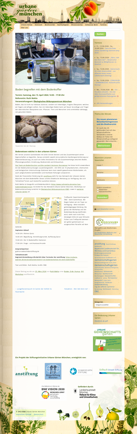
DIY (82, 271)
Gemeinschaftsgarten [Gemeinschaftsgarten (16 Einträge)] (106, 260)
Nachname (101, 180)
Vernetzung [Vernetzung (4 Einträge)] (98, 289)
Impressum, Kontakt (23, 414)
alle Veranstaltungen (105, 103)
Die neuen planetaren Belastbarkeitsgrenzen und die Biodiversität (107, 121)
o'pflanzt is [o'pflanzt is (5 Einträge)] (98, 278)
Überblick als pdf (101, 321)
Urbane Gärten (26, 25)
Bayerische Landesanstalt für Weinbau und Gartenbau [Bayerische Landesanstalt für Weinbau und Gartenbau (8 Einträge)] (107, 249)
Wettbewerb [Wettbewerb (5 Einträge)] (107, 289)
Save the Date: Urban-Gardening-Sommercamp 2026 (107, 50)
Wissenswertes (77, 25)
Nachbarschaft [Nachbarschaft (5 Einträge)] (108, 274)
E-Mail (100, 165)
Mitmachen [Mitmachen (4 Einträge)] (98, 274)
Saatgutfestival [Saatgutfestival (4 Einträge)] (99, 282)
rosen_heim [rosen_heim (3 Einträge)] (107, 280)
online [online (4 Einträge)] (105, 278)
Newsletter (102, 190)
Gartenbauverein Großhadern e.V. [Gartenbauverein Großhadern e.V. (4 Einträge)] (105, 257)
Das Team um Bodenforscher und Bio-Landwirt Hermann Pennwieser (41, 165)
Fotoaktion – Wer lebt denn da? (77, 289)
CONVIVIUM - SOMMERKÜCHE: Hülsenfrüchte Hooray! (107, 82)
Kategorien (99, 302)
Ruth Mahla (54, 271)
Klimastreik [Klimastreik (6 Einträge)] (108, 271)
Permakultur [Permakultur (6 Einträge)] (112, 278)
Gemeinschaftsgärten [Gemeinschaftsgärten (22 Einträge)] (106, 265)
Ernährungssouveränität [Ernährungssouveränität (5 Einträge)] (103, 253)
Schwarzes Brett (91, 25)
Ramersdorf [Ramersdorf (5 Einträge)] (99, 280)
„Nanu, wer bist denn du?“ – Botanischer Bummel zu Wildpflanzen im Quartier (107, 60)
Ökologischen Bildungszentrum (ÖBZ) (55, 189)
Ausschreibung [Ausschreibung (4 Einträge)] (110, 244)
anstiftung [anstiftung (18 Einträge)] (100, 243)
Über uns (24, 28)
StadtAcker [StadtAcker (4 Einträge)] (108, 282)
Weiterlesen (104, 145)
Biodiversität (50, 25)
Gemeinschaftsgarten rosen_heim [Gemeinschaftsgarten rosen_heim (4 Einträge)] (105, 262)
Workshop (19, 274)
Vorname (100, 172)
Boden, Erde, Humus (72, 271)
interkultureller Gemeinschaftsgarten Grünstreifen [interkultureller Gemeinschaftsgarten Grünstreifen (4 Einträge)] (107, 268)
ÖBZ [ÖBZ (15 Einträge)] (97, 291)
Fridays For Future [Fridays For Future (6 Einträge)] (101, 255)
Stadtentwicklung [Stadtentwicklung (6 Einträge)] (101, 285)
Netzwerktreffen (104, 192)
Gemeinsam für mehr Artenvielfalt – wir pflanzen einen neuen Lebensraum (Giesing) (107, 72)
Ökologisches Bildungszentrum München (53, 101)
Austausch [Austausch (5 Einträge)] (98, 246)
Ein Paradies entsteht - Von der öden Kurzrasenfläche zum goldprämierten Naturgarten (107, 94)
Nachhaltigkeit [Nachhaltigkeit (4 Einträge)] (99, 276)
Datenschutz (38, 414)
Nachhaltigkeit (63, 25)
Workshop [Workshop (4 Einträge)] (115, 289)
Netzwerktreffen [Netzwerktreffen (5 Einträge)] (110, 276)
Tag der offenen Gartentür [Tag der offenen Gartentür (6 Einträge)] (105, 287)
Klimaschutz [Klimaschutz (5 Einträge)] (99, 271)
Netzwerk (38, 25)
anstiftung (48, 176)
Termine (103, 25)
